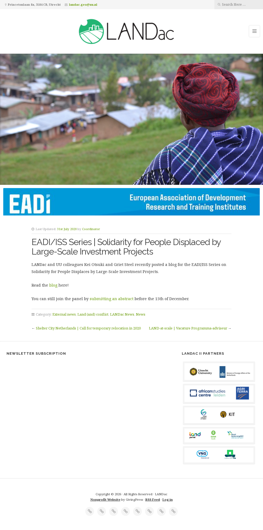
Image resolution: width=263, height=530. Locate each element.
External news (64, 314)
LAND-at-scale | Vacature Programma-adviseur (188, 328)
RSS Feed (152, 499)
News (140, 314)
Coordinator (91, 229)
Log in (167, 499)
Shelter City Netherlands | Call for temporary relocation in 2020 (88, 328)
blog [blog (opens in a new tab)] (53, 285)
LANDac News (122, 314)
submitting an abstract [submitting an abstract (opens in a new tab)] (111, 298)
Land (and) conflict (92, 314)
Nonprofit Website (105, 499)
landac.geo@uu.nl (83, 4)
